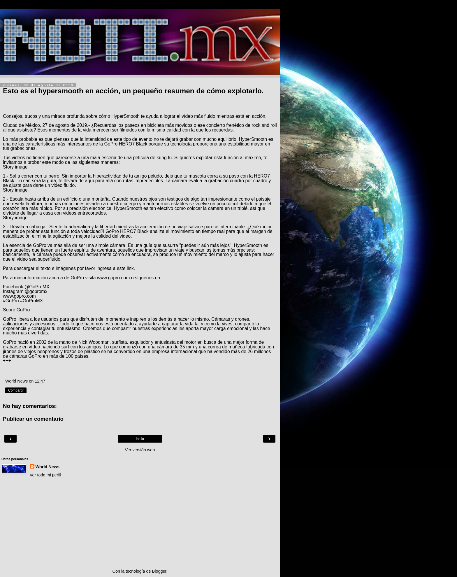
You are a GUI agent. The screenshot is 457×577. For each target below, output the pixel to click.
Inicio (140, 439)
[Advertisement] (140, 523)
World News (47, 466)
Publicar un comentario (33, 419)
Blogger (159, 571)
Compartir (16, 390)
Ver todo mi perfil (45, 475)
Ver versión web (140, 450)
